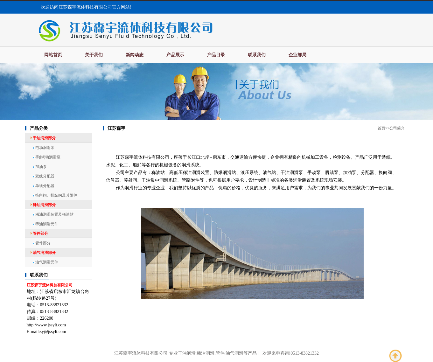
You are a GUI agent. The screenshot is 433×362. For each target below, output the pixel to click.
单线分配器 (44, 186)
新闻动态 (134, 54)
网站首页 (53, 54)
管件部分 (43, 243)
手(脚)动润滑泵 (48, 157)
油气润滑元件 (46, 262)
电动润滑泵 (44, 147)
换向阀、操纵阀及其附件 (56, 195)
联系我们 (257, 54)
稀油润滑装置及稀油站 (54, 214)
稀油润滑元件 (46, 224)
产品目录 (216, 54)
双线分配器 (44, 176)
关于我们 (94, 54)
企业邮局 (297, 54)
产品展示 (175, 54)
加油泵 (41, 166)
